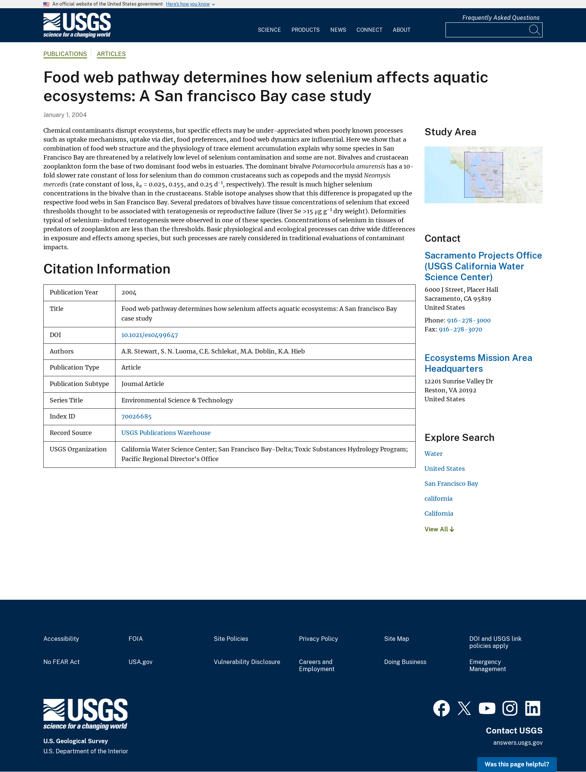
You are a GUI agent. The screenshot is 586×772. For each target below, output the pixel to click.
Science (269, 30)
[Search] (535, 29)
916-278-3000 (469, 320)
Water (433, 453)
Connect (369, 30)
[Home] (77, 36)
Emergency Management (487, 666)
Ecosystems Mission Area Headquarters (478, 363)
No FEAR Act (61, 662)
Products (306, 30)
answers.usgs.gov (518, 742)
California (439, 513)
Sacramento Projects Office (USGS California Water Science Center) (483, 266)
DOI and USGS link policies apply (495, 642)
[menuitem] (269, 25)
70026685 (136, 416)
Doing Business (405, 662)
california (439, 498)
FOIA (136, 639)
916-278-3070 (460, 329)
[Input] (494, 29)
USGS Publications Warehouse (166, 432)
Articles (111, 54)
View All (439, 529)
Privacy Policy (318, 639)
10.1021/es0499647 (149, 335)
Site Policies (231, 639)
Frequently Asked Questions (501, 17)
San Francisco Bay (451, 483)
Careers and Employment (316, 666)
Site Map (396, 639)
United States (445, 468)
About (401, 30)
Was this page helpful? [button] (517, 764)
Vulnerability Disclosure (247, 662)
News (338, 30)
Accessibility (61, 639)
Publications (65, 54)
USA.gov (140, 662)
